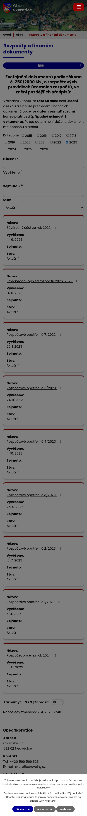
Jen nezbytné (45, 808)
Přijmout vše (22, 808)
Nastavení (66, 808)
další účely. (43, 787)
